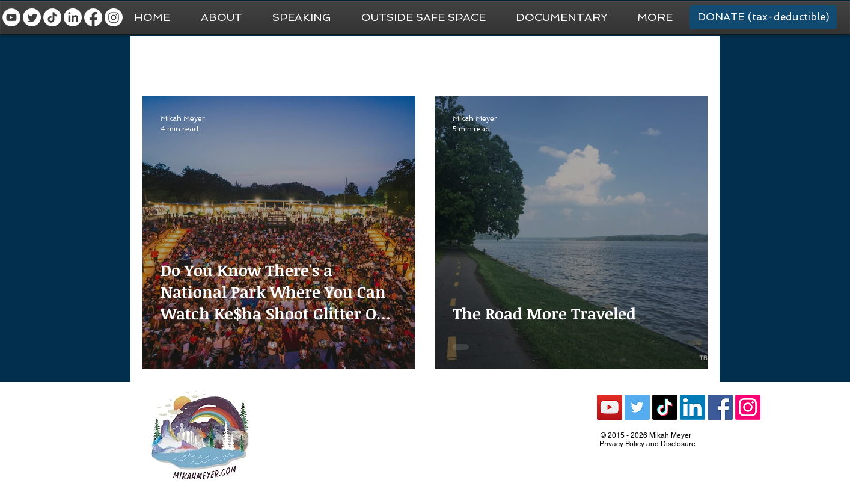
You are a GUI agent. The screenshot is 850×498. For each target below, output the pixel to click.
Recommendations (568, 60)
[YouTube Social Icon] (609, 407)
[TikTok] (52, 17)
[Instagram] (114, 17)
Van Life (410, 60)
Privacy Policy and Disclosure (647, 444)
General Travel (229, 60)
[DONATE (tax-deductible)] (763, 17)
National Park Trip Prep (325, 60)
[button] (655, 17)
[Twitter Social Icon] (637, 407)
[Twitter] (32, 17)
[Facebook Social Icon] (720, 407)
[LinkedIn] (73, 17)
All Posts (159, 60)
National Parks (478, 60)
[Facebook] (93, 17)
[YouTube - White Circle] (11, 17)
